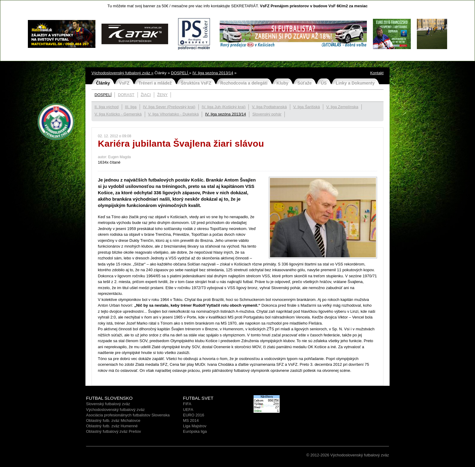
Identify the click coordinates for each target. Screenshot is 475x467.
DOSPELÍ (180, 73)
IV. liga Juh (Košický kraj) (224, 107)
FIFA (187, 404)
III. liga (131, 107)
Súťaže (304, 83)
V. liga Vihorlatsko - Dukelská (173, 114)
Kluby (282, 83)
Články (103, 83)
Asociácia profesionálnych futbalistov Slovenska (128, 415)
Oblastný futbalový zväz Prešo (112, 431)
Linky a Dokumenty (355, 83)
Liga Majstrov (194, 426)
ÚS (324, 83)
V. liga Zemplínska (342, 107)
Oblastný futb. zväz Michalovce (113, 420)
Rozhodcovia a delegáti (243, 83)
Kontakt (377, 73)
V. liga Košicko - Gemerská (118, 114)
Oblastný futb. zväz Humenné (112, 426)
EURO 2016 (193, 415)
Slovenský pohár (266, 114)
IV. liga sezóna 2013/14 (212, 73)
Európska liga (195, 431)
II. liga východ (107, 107)
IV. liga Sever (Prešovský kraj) (169, 107)
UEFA (188, 409)
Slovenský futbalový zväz (108, 404)
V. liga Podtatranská (269, 107)
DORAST (126, 94)
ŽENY (162, 94)
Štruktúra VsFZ (196, 83)
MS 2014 (191, 420)
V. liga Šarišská (306, 107)
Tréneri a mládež (155, 83)
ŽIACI (146, 94)
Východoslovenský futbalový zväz (115, 409)
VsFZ (124, 83)
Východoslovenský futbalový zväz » (122, 73)
